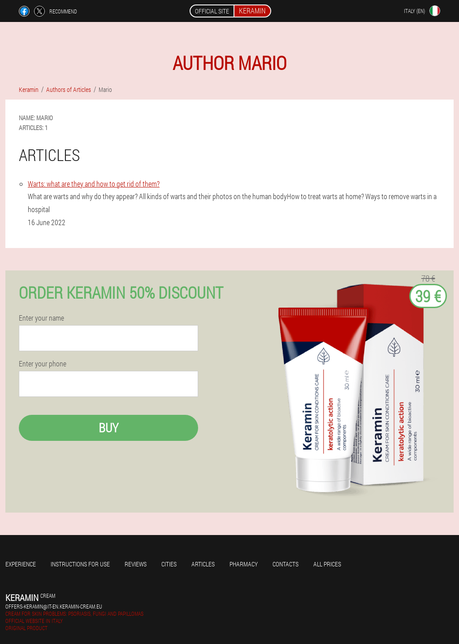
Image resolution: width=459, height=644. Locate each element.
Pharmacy (244, 564)
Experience (20, 564)
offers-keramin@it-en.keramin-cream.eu (53, 606)
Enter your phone (42, 363)
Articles (203, 564)
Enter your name (41, 318)
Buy (108, 427)
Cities (169, 564)
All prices (327, 564)
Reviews (136, 564)
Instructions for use (80, 564)
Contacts (286, 564)
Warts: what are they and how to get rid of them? (94, 183)
